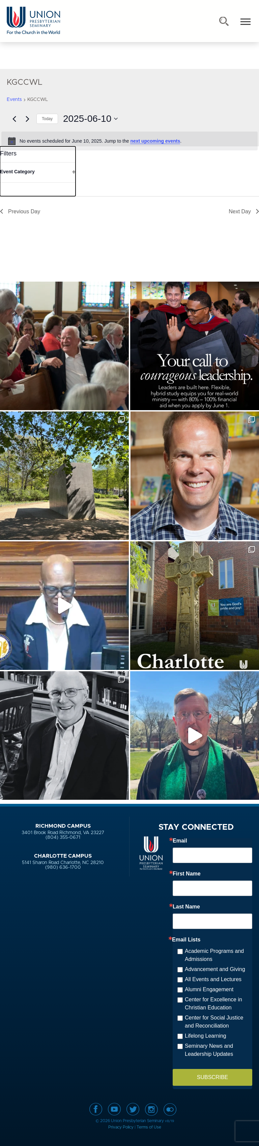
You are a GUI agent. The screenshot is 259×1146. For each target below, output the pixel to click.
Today (47, 118)
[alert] (129, 141)
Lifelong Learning (205, 1036)
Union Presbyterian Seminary (33, 21)
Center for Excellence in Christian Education (213, 1003)
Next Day (244, 211)
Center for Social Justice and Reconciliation (214, 1022)
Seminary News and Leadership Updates (209, 1050)
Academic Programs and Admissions (214, 955)
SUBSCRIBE (212, 1077)
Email (180, 841)
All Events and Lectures (213, 979)
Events (14, 99)
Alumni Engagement (209, 989)
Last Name (186, 906)
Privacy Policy (121, 1127)
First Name (187, 873)
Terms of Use (149, 1127)
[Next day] (27, 119)
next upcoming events (155, 141)
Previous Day (20, 211)
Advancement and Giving (215, 969)
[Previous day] (14, 119)
